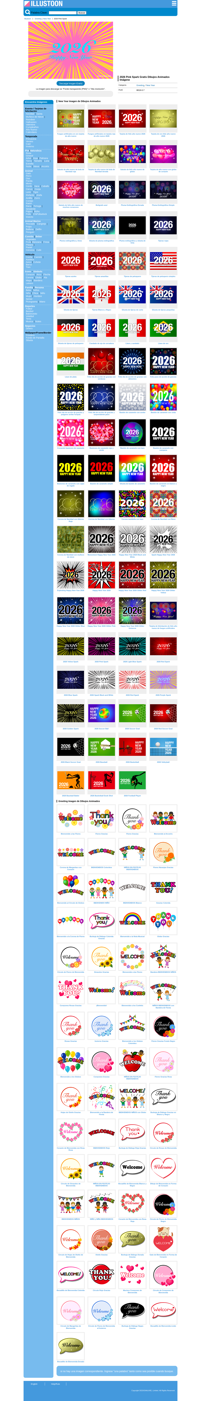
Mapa (29, 280)
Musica (29, 321)
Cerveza (30, 250)
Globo (38, 277)
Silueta (29, 340)
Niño (28, 293)
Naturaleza (35, 150)
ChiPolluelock (40, 214)
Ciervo (29, 189)
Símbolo (37, 271)
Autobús (30, 259)
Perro (28, 176)
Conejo (29, 201)
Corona (29, 277)
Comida (29, 236)
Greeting (38, 19)
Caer (28, 144)
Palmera (44, 158)
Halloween (31, 122)
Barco (29, 264)
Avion (29, 262)
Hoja (35, 158)
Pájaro (29, 211)
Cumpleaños (32, 127)
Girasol (29, 155)
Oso (28, 178)
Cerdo (29, 186)
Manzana (36, 242)
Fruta (28, 242)
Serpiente (31, 209)
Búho (37, 211)
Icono (28, 271)
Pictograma (31, 301)
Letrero (29, 283)
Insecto (29, 217)
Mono (29, 183)
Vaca (36, 186)
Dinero (29, 328)
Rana (28, 206)
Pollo (28, 214)
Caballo (45, 186)
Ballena (29, 229)
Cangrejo (41, 224)
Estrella (29, 163)
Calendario (31, 132)
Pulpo (29, 226)
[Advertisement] (147, 48)
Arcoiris (45, 166)
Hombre (38, 296)
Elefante (30, 195)
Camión (38, 257)
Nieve (36, 166)
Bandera (38, 280)
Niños (36, 290)
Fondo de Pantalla (35, 337)
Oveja (38, 189)
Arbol (28, 158)
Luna (46, 161)
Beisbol (29, 311)
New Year (47, 19)
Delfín (39, 229)
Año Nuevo (31, 129)
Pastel (29, 247)
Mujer (29, 296)
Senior (29, 299)
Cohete (37, 262)
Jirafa (39, 195)
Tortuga (37, 206)
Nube (28, 166)
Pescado (30, 224)
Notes (38, 321)
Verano (29, 141)
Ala (45, 277)
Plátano (30, 245)
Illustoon (27, 19)
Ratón (29, 203)
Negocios (30, 326)
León (28, 192)
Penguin (30, 232)
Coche (29, 257)
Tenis (28, 318)
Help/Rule (55, 1384)
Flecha (46, 274)
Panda (29, 181)
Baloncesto (31, 313)
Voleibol (30, 316)
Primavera (31, 139)
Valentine (30, 124)
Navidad (30, 114)
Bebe (28, 290)
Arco (39, 274)
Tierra (29, 161)
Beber (39, 236)
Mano (42, 301)
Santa (39, 114)
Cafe (39, 250)
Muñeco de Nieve (34, 117)
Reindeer (30, 119)
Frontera (30, 335)
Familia (29, 287)
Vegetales (31, 239)
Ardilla (29, 198)
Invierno (30, 146)
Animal (29, 171)
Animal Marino (33, 221)
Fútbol (29, 308)
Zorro (37, 198)
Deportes (30, 306)
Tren (28, 267)
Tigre (35, 192)
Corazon (30, 274)
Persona (39, 287)
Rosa (28, 153)
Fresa (46, 242)
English (34, 1384)
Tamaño (38, 161)
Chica (35, 293)
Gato (28, 173)
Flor (27, 150)
